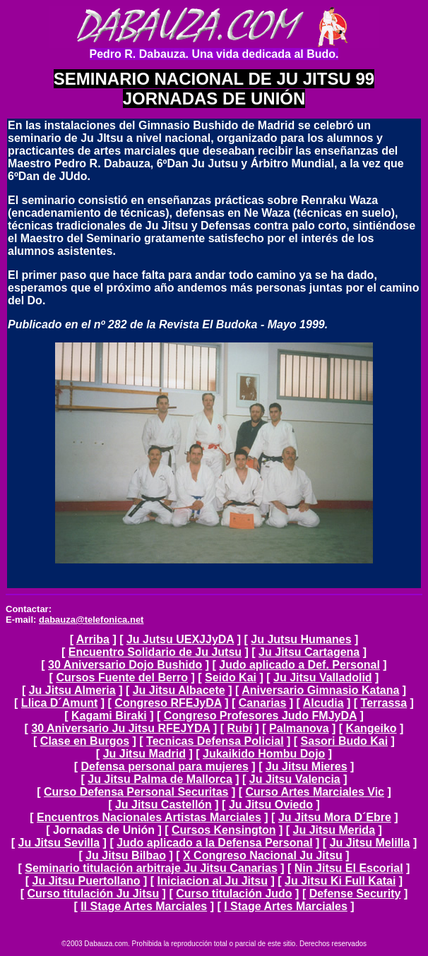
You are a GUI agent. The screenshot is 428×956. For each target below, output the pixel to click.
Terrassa (384, 703)
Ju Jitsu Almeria (72, 690)
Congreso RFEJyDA (167, 703)
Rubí (240, 728)
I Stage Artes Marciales (285, 906)
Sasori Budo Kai (344, 741)
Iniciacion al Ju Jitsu (212, 881)
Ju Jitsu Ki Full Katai (340, 881)
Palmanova (298, 728)
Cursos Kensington (224, 830)
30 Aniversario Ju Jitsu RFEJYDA (120, 728)
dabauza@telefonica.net (91, 619)
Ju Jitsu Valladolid (322, 677)
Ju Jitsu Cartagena (308, 652)
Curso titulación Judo (234, 894)
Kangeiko (371, 728)
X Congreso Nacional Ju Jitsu (263, 855)
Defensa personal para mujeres (164, 766)
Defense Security (355, 894)
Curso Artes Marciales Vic (314, 792)
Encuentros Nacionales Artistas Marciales (149, 817)
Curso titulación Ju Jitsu (93, 894)
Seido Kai (230, 677)
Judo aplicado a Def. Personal (299, 665)
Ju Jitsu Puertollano (86, 881)
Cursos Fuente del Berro (122, 677)
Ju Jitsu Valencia (294, 779)
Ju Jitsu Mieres (306, 766)
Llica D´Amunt (59, 703)
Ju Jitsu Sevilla (59, 843)
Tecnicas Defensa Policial (214, 741)
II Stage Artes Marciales (144, 906)
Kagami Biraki (109, 716)
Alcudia (323, 703)
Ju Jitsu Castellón (163, 805)
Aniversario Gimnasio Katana (320, 690)
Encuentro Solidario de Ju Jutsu (155, 652)
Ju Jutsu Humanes (301, 639)
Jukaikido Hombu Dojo (264, 754)
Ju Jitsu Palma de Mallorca (160, 779)
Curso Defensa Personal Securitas (136, 792)
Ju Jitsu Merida (334, 830)
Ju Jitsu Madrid (144, 754)
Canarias (263, 703)
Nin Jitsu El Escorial (349, 868)
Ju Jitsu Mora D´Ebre (334, 817)
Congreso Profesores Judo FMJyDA (260, 716)
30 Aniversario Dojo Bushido (125, 665)
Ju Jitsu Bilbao (125, 855)
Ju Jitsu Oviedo (271, 805)
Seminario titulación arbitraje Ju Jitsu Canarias (151, 868)
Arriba (92, 639)
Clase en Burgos (84, 741)
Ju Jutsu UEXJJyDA (180, 639)
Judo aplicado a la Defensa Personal (214, 843)
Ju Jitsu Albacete (179, 690)
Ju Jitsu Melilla (370, 843)
